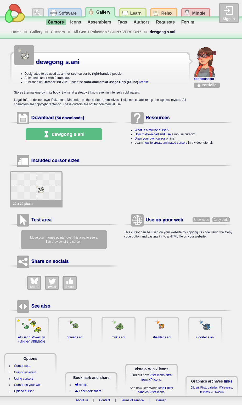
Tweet (52, 283)
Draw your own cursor (150, 138)
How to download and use (153, 134)
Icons (75, 22)
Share (34, 283)
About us (82, 400)
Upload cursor (24, 391)
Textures (205, 392)
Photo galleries (209, 387)
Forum (187, 22)
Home (17, 32)
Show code (201, 220)
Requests (165, 22)
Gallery (36, 32)
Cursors (56, 22)
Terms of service (132, 400)
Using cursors (23, 378)
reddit (81, 385)
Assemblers (99, 22)
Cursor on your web (28, 385)
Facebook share (88, 391)
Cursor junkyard (25, 372)
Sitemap (160, 400)
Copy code (220, 220)
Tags (122, 22)
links (228, 381)
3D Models (217, 392)
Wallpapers (225, 387)
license (144, 82)
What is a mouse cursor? (152, 130)
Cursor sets (22, 366)
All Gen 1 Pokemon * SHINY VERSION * (108, 32)
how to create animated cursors (165, 142)
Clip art (194, 387)
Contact (104, 400)
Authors (141, 22)
